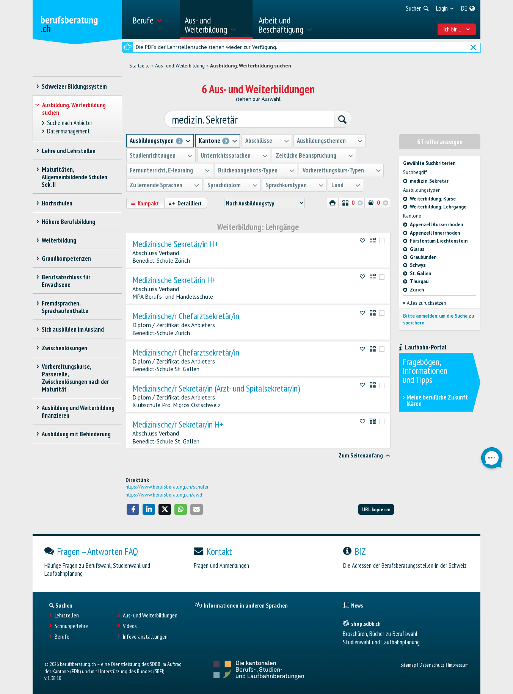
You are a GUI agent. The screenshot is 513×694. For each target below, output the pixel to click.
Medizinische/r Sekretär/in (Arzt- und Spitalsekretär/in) (216, 388)
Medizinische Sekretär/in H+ (175, 243)
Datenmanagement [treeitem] (68, 131)
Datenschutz (431, 664)
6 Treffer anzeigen (440, 141)
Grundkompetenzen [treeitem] (66, 258)
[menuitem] (153, 19)
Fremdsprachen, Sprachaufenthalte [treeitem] (65, 307)
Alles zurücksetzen (424, 302)
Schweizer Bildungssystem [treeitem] (74, 86)
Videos (130, 625)
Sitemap (408, 664)
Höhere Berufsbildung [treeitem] (69, 222)
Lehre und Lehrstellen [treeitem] (69, 151)
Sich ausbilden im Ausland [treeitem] (73, 329)
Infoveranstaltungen (145, 636)
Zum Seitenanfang (361, 455)
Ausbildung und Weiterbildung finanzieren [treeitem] (78, 412)
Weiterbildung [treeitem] (59, 240)
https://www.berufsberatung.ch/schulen (168, 486)
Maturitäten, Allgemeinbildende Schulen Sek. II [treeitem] (74, 177)
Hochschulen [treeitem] (57, 203)
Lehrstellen (67, 615)
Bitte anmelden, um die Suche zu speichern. (438, 319)
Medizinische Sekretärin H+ (174, 280)
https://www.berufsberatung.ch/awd (164, 494)
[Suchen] (341, 119)
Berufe (62, 636)
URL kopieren (376, 508)
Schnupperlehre (71, 625)
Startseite (139, 65)
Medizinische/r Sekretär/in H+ (177, 424)
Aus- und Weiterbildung (180, 65)
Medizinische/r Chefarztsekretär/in (185, 316)
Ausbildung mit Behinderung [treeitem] (76, 434)
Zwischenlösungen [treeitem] (65, 348)
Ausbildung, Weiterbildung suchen (250, 65)
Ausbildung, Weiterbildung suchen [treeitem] (74, 109)
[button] (133, 509)
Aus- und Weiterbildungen (150, 615)
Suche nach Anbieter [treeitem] (69, 123)
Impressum (458, 664)
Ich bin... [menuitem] (456, 29)
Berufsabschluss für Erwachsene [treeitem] (66, 281)
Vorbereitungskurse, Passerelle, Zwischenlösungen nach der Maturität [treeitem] (75, 377)
